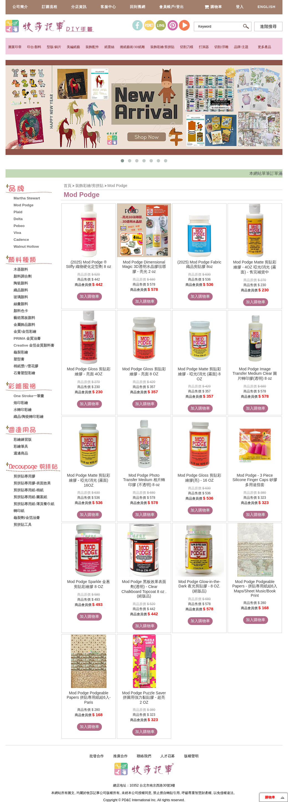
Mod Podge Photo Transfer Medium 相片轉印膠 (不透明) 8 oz (144, 480)
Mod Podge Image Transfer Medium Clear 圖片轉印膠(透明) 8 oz (255, 374)
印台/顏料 (34, 47)
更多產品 (264, 47)
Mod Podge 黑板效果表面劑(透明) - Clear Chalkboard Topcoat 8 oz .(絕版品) (144, 588)
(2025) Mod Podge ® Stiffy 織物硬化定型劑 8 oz (88, 264)
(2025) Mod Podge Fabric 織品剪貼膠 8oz (200, 264)
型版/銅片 (54, 47)
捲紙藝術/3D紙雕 (132, 47)
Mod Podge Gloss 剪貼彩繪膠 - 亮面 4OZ (88, 371)
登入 (240, 7)
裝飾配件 (92, 47)
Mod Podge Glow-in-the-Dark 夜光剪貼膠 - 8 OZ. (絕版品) (199, 586)
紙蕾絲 (109, 47)
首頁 (67, 185)
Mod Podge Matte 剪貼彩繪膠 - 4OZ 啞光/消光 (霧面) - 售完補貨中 (254, 267)
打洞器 (204, 47)
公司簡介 (20, 7)
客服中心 (108, 7)
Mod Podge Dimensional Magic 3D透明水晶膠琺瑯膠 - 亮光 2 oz (144, 267)
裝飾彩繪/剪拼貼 (162, 47)
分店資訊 (79, 7)
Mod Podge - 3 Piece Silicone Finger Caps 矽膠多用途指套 (254, 480)
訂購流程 (49, 7)
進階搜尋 (268, 26)
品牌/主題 (241, 47)
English (267, 7)
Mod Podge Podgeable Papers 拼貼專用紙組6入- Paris (89, 698)
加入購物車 (89, 296)
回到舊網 (137, 7)
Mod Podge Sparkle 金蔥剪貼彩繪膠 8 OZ (88, 584)
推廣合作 (120, 756)
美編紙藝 (73, 47)
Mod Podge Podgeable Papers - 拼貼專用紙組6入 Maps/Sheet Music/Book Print (254, 588)
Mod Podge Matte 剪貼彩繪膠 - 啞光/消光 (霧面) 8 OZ (199, 374)
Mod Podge (117, 185)
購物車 (213, 7)
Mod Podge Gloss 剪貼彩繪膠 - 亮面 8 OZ (144, 371)
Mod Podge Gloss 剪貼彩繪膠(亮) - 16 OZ (199, 477)
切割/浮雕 (221, 47)
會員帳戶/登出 (171, 7)
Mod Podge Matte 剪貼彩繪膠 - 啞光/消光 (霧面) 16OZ (88, 480)
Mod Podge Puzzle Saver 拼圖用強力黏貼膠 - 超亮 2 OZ (144, 698)
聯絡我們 (144, 756)
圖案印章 (15, 47)
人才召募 (167, 756)
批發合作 (96, 756)
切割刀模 (186, 47)
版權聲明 (191, 756)
